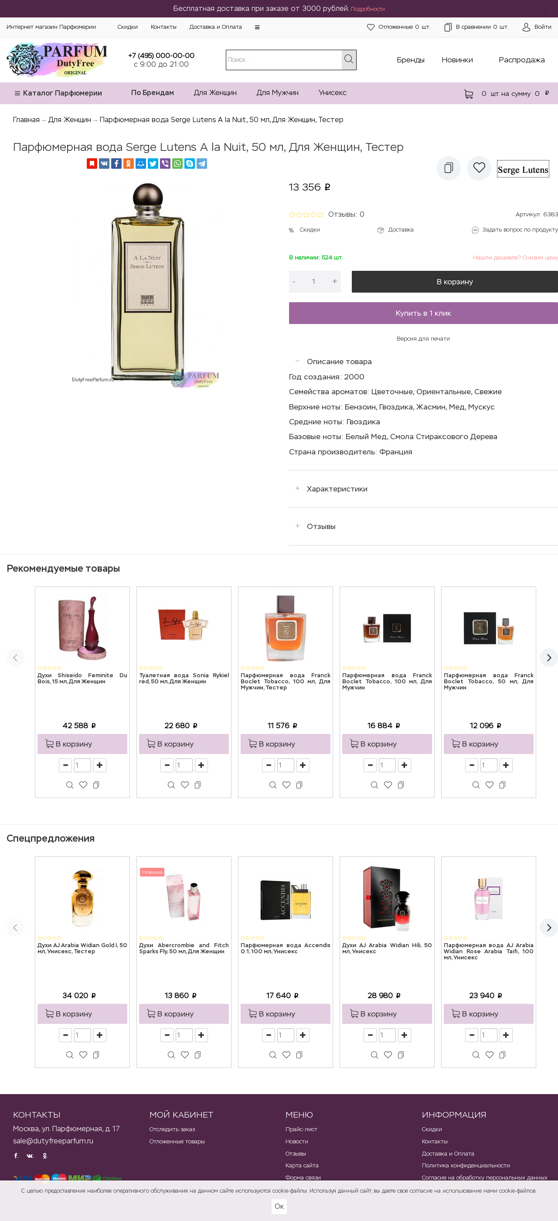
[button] (257, 27)
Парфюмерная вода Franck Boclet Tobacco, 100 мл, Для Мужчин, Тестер (285, 682)
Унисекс (333, 92)
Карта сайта (302, 1165)
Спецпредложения (51, 838)
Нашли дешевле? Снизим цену (515, 257)
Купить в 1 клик (423, 313)
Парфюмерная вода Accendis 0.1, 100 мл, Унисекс (285, 948)
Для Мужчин (278, 92)
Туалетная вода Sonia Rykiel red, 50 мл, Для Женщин (184, 678)
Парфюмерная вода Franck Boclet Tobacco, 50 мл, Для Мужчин (489, 682)
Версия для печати (423, 338)
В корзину (455, 281)
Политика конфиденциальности (466, 1165)
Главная (26, 119)
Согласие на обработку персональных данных (485, 1177)
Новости (297, 1141)
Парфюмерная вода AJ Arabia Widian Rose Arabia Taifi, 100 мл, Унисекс (489, 952)
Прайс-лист (301, 1129)
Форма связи (303, 1177)
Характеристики (337, 489)
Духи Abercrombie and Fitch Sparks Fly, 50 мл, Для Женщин (184, 948)
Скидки (128, 27)
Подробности (368, 9)
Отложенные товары (177, 1141)
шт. (399, 27)
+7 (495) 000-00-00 (161, 55)
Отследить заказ (172, 1129)
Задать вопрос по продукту (520, 229)
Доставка (401, 229)
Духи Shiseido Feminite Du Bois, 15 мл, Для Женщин (82, 678)
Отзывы (321, 526)
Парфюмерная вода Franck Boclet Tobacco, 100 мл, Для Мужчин (387, 682)
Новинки (457, 60)
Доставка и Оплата (216, 27)
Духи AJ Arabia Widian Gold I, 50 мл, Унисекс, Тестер (82, 948)
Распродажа (522, 60)
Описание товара (339, 361)
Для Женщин (215, 92)
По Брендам (152, 92)
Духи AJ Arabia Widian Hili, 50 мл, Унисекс (387, 948)
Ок (279, 1206)
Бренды (411, 60)
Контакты (164, 27)
